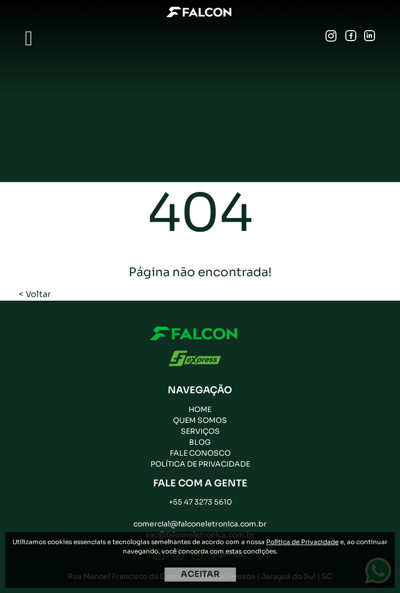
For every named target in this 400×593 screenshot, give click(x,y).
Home (200, 409)
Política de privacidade (200, 464)
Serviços (200, 431)
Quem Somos (200, 420)
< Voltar (35, 294)
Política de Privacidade (302, 542)
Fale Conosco (200, 453)
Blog (200, 442)
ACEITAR (200, 574)
